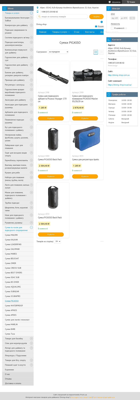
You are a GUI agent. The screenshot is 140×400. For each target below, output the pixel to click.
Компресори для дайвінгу (16, 25)
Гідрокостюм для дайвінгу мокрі (16, 66)
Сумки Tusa (10, 334)
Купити (51, 118)
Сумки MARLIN (11, 324)
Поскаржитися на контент (81, 397)
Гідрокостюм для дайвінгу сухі (16, 58)
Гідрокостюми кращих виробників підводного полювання (15, 92)
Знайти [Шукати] (96, 17)
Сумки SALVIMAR (12, 249)
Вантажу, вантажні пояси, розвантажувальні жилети (16, 166)
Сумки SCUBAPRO (12, 296)
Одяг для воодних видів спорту (16, 154)
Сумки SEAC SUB (12, 277)
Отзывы (8, 378)
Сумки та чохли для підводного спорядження (16, 229)
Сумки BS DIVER (12, 282)
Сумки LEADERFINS (13, 244)
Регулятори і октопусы (14, 84)
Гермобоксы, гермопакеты (16, 160)
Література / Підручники (15, 355)
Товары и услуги (12, 13)
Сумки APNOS (11, 310)
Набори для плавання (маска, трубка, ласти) (14, 178)
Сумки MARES (11, 253)
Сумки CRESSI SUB (13, 268)
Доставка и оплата (13, 383)
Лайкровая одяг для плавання (14, 146)
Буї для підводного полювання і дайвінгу (14, 128)
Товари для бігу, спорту (15, 360)
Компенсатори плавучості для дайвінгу (16, 51)
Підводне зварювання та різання (16, 31)
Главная (42, 32)
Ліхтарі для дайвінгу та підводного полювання (15, 349)
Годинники (9, 369)
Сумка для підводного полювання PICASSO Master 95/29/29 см (85, 99)
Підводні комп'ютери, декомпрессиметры (14, 43)
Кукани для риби (12, 172)
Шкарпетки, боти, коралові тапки (16, 209)
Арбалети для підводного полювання (16, 113)
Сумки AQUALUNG (13, 286)
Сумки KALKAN (11, 239)
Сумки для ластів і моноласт (17, 319)
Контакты (89, 32)
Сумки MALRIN (11, 235)
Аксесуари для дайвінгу (15, 100)
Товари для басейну (14, 338)
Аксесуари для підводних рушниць (16, 106)
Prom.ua (83, 395)
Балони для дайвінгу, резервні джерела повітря (16, 74)
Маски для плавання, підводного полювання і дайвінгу (15, 195)
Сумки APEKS (10, 315)
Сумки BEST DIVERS (13, 272)
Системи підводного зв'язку (17, 37)
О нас (7, 374)
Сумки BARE (10, 329)
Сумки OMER (10, 263)
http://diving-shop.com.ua (118, 75)
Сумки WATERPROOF (14, 305)
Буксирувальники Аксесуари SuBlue (17, 19)
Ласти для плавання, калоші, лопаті (17, 186)
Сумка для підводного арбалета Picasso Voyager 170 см (52, 99)
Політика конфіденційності (104, 397)
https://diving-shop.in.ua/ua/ (120, 84)
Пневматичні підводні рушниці (14, 121)
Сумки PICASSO (12, 301)
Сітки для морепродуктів (16, 343)
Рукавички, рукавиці (13, 222)
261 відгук (116, 2)
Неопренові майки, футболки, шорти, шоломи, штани (16, 138)
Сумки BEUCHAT (12, 258)
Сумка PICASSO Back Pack (50, 159)
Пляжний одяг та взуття (15, 365)
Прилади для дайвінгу (15, 80)
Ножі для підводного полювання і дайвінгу (14, 216)
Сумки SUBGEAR (12, 291)
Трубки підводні (12, 203)
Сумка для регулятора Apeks (85, 159)
